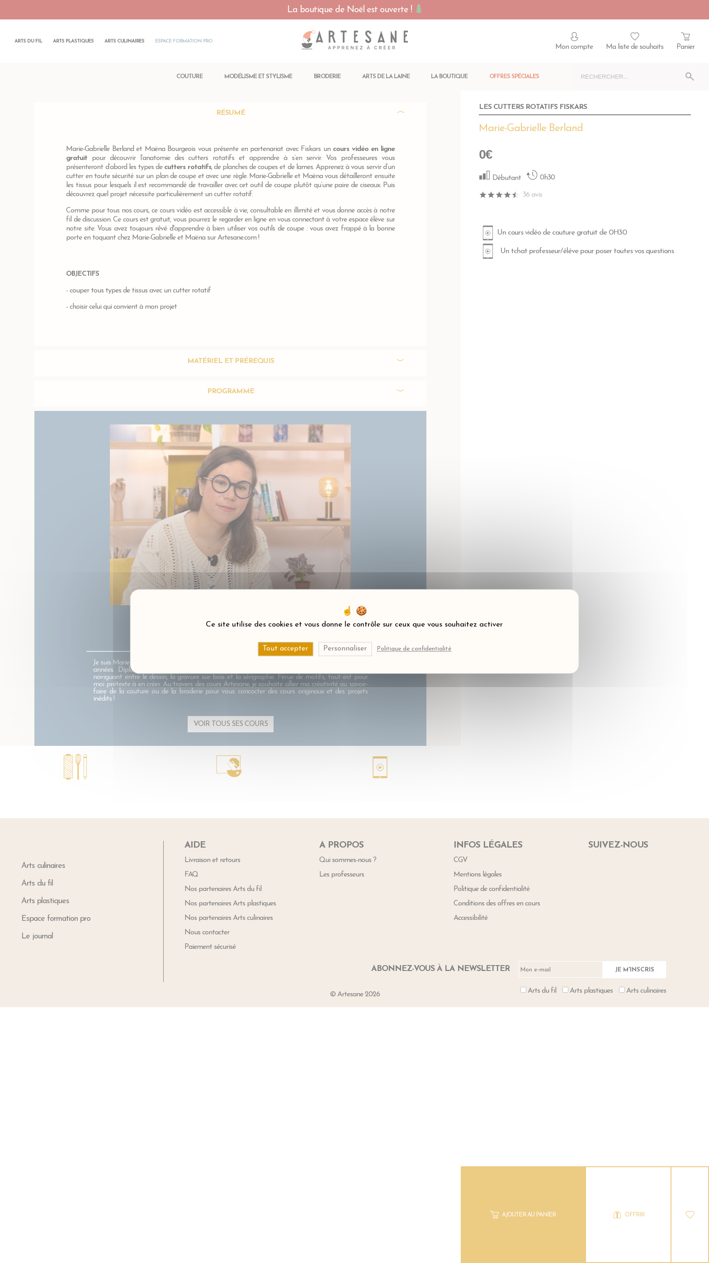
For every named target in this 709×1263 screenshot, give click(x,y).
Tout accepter (285, 648)
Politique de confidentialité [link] (414, 649)
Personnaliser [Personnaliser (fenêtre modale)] (345, 648)
